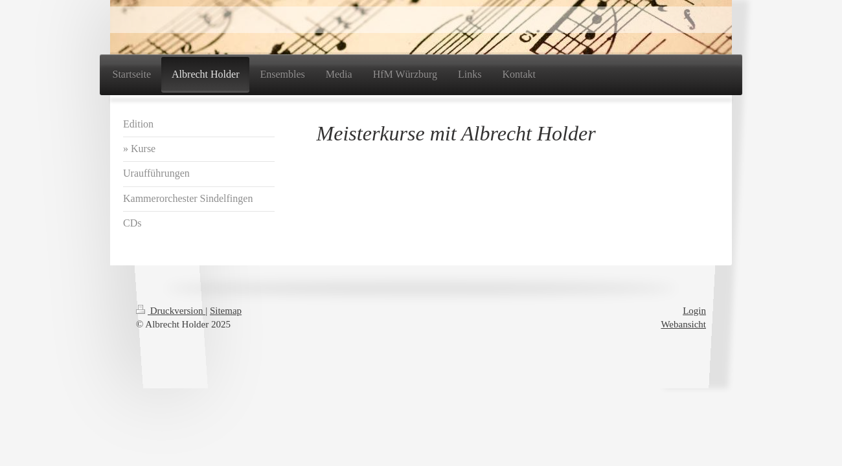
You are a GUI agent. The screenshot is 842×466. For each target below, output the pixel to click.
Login (694, 310)
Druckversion (170, 310)
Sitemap (226, 310)
